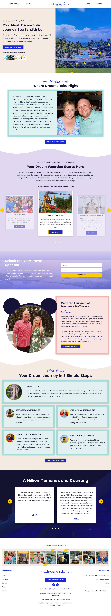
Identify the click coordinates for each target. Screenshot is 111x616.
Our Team (5, 583)
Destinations (15, 4)
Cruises (106, 583)
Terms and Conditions (65, 589)
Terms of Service (44, 589)
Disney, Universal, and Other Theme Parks (96, 575)
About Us (5, 579)
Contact (98, 4)
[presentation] (2, 210)
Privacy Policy (54, 589)
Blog (88, 4)
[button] (50, 242)
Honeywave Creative (55, 605)
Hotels (107, 587)
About (29, 4)
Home (4, 575)
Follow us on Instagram (55, 546)
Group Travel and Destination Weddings (97, 591)
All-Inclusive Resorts (103, 579)
